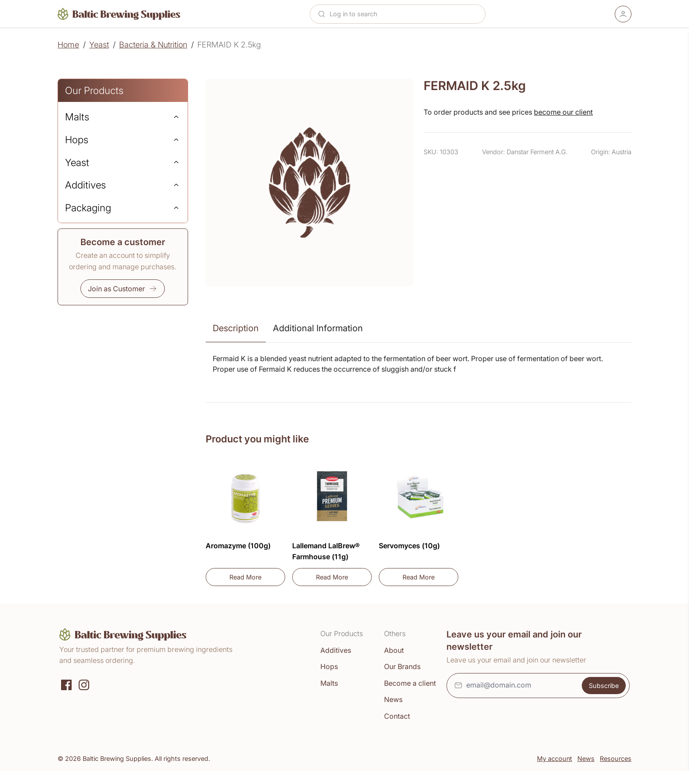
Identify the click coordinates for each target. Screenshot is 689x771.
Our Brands (402, 666)
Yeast (99, 44)
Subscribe (604, 685)
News (393, 699)
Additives (335, 650)
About (394, 650)
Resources (615, 758)
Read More (257, 579)
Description (236, 328)
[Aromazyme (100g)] (245, 497)
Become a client (410, 683)
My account (554, 758)
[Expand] (176, 116)
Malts (329, 683)
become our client (563, 112)
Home (68, 44)
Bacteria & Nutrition (153, 44)
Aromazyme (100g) (238, 545)
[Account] (623, 14)
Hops (329, 666)
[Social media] (66, 684)
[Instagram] (84, 684)
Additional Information (318, 328)
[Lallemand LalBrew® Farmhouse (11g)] (332, 497)
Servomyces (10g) (409, 545)
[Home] (119, 14)
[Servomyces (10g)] (418, 497)
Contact (397, 716)
